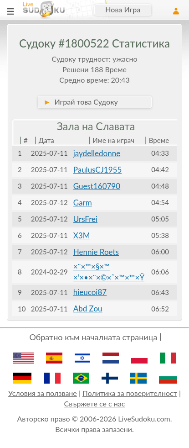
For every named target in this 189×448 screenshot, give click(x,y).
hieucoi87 (90, 292)
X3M (81, 235)
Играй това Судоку (81, 101)
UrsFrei (85, 219)
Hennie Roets (96, 252)
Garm (82, 202)
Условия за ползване (42, 393)
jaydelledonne (96, 153)
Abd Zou (87, 308)
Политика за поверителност (129, 393)
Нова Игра (122, 9)
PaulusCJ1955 (97, 169)
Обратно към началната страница (93, 337)
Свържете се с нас (94, 403)
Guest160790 (96, 186)
